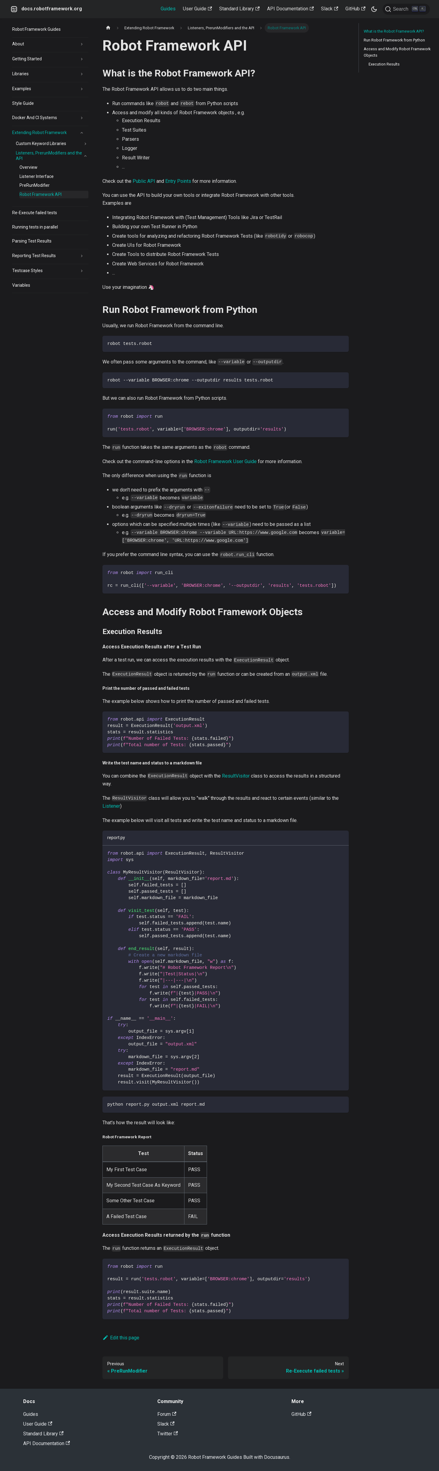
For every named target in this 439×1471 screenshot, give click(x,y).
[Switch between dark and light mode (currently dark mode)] (374, 9)
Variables (21, 285)
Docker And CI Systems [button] (34, 117)
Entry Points (178, 181)
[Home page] (108, 28)
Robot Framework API (41, 194)
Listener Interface (37, 176)
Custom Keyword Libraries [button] (41, 143)
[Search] (406, 9)
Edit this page (120, 1338)
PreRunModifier (35, 185)
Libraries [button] (20, 73)
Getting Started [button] (27, 58)
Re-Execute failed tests (34, 212)
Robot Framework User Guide (225, 461)
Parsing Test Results (32, 241)
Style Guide (23, 103)
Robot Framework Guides (36, 29)
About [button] (18, 43)
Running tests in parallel (35, 227)
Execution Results (384, 64)
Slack (329, 9)
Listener (111, 806)
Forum (166, 1414)
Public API (144, 181)
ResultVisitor (236, 776)
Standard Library (239, 9)
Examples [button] (21, 88)
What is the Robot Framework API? (394, 31)
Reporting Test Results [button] (34, 255)
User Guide (197, 9)
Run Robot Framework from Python (394, 40)
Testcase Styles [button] (27, 270)
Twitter (167, 1434)
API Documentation (290, 9)
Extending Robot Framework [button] (39, 132)
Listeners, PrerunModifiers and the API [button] (49, 156)
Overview (28, 167)
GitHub (355, 9)
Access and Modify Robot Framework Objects (397, 52)
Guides (168, 9)
